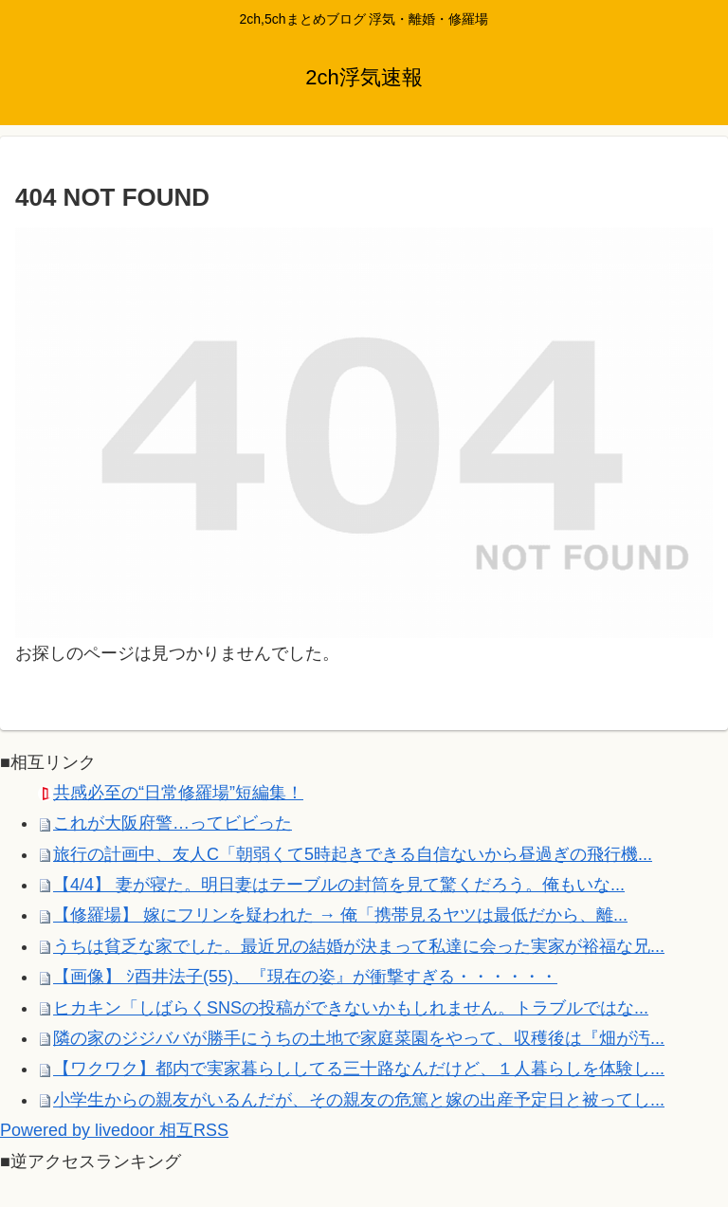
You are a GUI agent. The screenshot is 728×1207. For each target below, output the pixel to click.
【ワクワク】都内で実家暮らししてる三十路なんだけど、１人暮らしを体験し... (358, 1068)
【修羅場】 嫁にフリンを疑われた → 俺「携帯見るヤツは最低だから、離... (340, 914)
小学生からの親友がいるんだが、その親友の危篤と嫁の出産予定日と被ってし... (358, 1099)
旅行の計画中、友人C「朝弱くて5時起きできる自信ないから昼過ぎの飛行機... (352, 854)
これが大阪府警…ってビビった (172, 823)
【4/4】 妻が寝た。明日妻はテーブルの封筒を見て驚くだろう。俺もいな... (339, 884)
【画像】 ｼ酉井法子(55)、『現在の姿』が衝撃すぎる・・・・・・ (305, 976)
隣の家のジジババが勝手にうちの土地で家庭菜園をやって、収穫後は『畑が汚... (358, 1038)
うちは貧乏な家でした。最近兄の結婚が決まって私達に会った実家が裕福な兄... (358, 946)
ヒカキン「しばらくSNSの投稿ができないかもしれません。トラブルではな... (350, 1007)
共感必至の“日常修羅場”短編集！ (178, 792)
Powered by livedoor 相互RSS (114, 1130)
